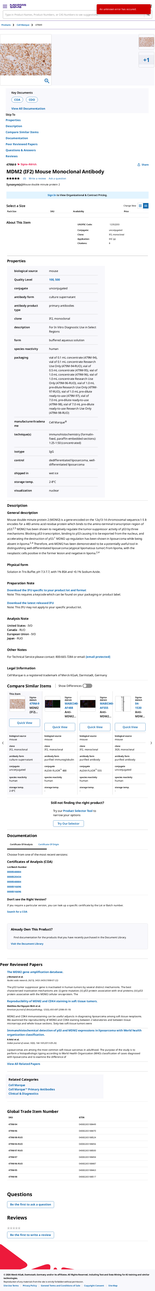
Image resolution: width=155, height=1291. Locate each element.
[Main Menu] (5, 6)
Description (14, 126)
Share (143, 164)
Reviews (12, 156)
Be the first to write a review (32, 1235)
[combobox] (77, 14)
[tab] (9, 25)
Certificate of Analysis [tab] (21, 844)
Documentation (17, 138)
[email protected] (98, 657)
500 (57, 280)
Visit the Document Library (27, 943)
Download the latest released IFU (30, 603)
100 (51, 280)
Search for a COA (17, 911)
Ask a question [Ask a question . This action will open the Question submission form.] (57, 178)
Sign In (52, 195)
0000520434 (14, 876)
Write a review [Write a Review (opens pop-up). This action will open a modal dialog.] (37, 178)
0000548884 (14, 871)
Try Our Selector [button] (68, 823)
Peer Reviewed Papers (22, 144)
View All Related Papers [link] (23, 1064)
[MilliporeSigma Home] (18, 6)
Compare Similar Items (22, 132)
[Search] (148, 14)
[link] (11, 1285)
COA (17, 100)
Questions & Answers (21, 150)
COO (32, 100)
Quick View (24, 723)
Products (6, 24)
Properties (13, 120)
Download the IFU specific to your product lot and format (46, 590)
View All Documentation (28, 108)
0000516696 (14, 886)
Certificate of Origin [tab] (48, 844)
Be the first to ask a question (30, 1204)
